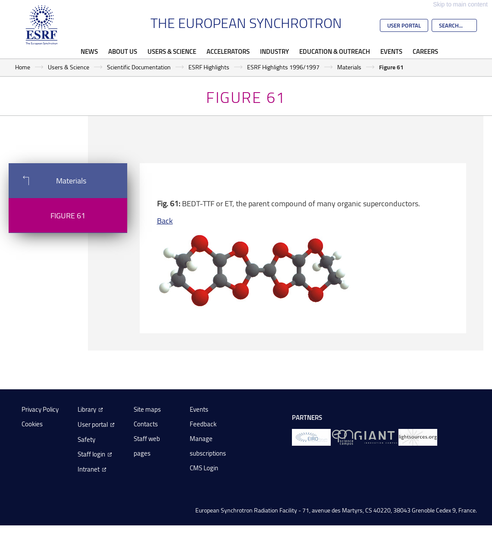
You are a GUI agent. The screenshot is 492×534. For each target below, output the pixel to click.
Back (165, 220)
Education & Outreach (334, 51)
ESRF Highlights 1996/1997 (283, 67)
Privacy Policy (40, 409)
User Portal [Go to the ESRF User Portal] (404, 25)
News (89, 51)
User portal (93, 424)
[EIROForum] (311, 436)
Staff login (91, 454)
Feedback (203, 423)
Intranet (89, 469)
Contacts (146, 423)
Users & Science (171, 51)
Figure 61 (67, 215)
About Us (122, 51)
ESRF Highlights (208, 67)
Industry (274, 51)
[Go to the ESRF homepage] (42, 25)
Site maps (147, 409)
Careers (425, 51)
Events (391, 51)
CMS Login (204, 467)
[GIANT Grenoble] (375, 436)
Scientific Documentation (139, 67)
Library (87, 409)
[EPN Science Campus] (342, 436)
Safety (86, 439)
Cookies (32, 423)
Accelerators (228, 51)
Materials (349, 67)
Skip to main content (460, 4)
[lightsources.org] (417, 436)
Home (22, 67)
